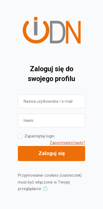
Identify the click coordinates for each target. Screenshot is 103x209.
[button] (46, 189)
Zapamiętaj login (39, 136)
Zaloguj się (51, 153)
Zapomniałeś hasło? (67, 143)
